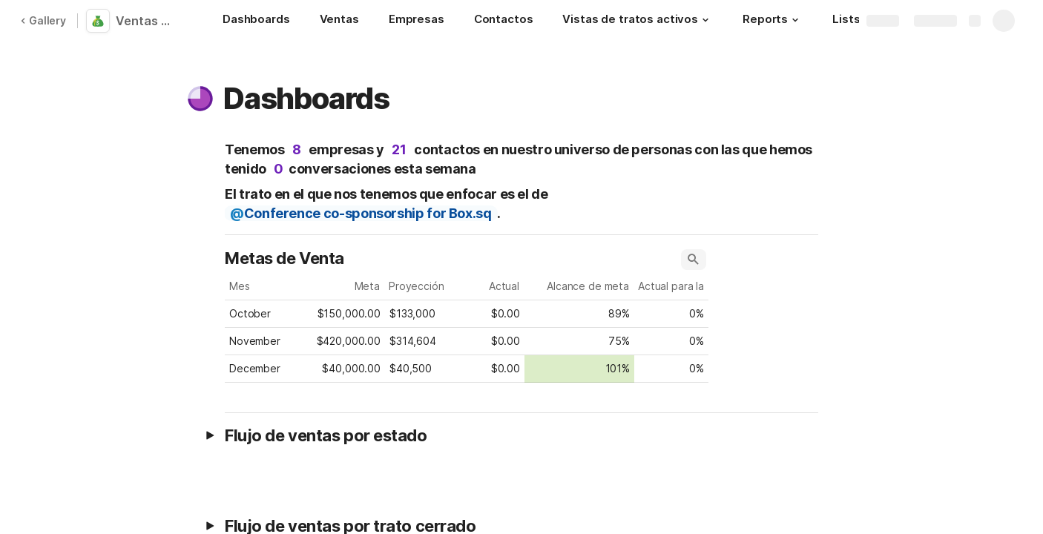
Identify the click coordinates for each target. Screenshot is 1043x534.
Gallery (43, 20)
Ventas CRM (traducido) (150, 20)
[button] (705, 20)
